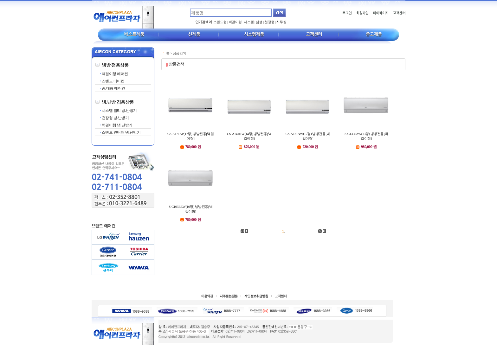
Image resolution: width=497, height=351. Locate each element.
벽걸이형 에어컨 (114, 74)
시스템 (249, 22)
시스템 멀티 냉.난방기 (119, 110)
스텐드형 (220, 22)
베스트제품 (134, 34)
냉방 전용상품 (115, 65)
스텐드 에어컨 (112, 81)
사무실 (281, 22)
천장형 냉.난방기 (115, 118)
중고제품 (374, 34)
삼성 (259, 22)
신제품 (194, 34)
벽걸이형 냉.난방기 (116, 125)
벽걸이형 (235, 22)
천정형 (269, 22)
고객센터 (314, 34)
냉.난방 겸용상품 (118, 102)
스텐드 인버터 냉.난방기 (120, 132)
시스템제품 (254, 34)
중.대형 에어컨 (113, 88)
